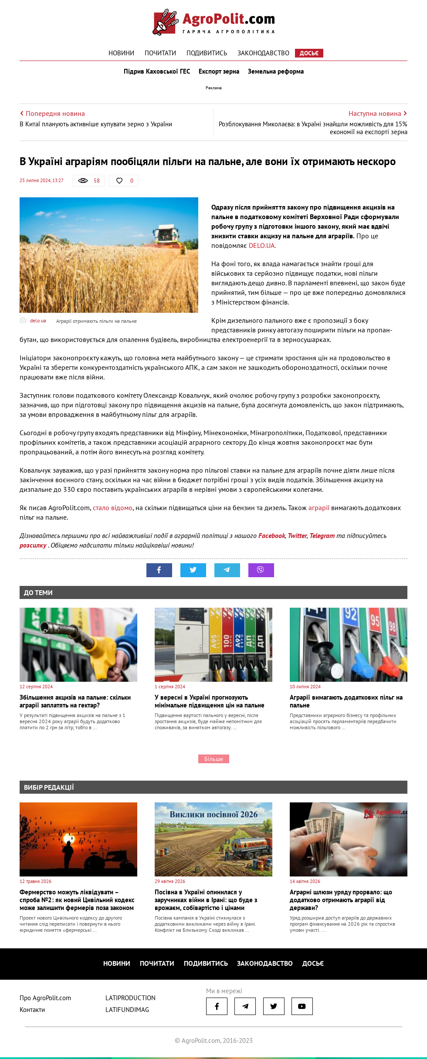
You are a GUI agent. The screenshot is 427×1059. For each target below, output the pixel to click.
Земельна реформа (277, 73)
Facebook (271, 539)
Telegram (322, 539)
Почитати (160, 53)
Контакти (32, 1011)
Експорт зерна (219, 73)
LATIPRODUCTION (130, 999)
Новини (121, 53)
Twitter (297, 539)
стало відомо (112, 511)
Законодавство (263, 53)
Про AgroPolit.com (45, 999)
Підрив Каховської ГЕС (155, 73)
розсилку (34, 549)
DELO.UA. (262, 249)
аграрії (319, 511)
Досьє (309, 53)
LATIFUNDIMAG (127, 1011)
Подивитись (206, 53)
